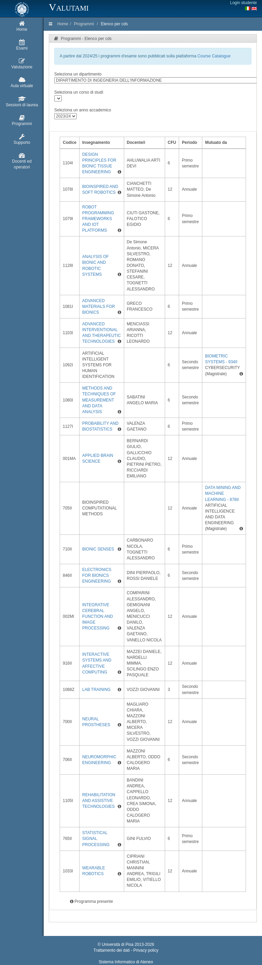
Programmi (84, 24)
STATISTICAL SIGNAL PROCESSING (96, 838)
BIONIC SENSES (98, 549)
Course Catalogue (214, 56)
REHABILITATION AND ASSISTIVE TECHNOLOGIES (98, 800)
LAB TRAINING (96, 689)
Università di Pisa (117, 944)
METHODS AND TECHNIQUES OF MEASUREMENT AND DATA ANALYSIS (99, 400)
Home (62, 24)
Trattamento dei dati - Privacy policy (125, 950)
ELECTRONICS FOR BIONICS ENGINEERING (96, 575)
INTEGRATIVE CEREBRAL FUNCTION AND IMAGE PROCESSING (97, 616)
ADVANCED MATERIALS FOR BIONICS (98, 306)
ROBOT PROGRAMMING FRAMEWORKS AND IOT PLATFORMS (98, 219)
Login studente (243, 2)
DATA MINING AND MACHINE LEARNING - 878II (223, 493)
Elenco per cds (114, 24)
